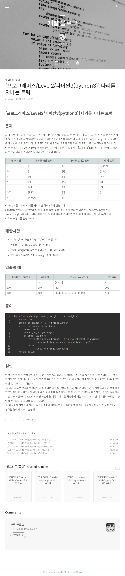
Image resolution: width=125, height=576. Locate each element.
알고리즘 (11, 433)
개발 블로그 (62, 23)
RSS (67, 63)
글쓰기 (46, 63)
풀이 (18, 433)
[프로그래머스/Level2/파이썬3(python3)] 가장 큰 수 (27, 440)
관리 (78, 63)
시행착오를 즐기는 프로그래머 (24, 529)
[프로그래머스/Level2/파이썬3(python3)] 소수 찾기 (27, 443)
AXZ (62, 572)
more (117, 468)
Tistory (79, 572)
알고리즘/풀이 (12, 79)
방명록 (57, 63)
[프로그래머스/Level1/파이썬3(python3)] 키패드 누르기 (29, 450)
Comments (13, 512)
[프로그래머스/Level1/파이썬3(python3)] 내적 (25, 453)
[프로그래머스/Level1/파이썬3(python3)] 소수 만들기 (28, 446)
